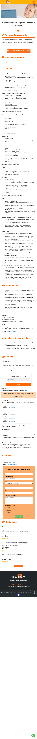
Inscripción (7, 509)
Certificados (8, 510)
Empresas (27, 586)
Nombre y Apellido (9, 471)
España (14, 586)
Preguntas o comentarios (10, 495)
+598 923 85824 (12, 462)
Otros (6, 513)
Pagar (26, 390)
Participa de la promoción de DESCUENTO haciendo (18, 51)
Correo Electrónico (9, 476)
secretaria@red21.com (12, 464)
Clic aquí (8, 439)
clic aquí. (7, 448)
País (6, 481)
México (18, 586)
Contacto (14, 592)
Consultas (7, 507)
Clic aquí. (14, 331)
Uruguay (23, 586)
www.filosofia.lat (8, 308)
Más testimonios (18, 566)
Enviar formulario (18, 516)
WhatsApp (21, 396)
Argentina (10, 586)
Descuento (7, 512)
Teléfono (7, 486)
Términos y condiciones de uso (23, 592)
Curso (6, 490)
